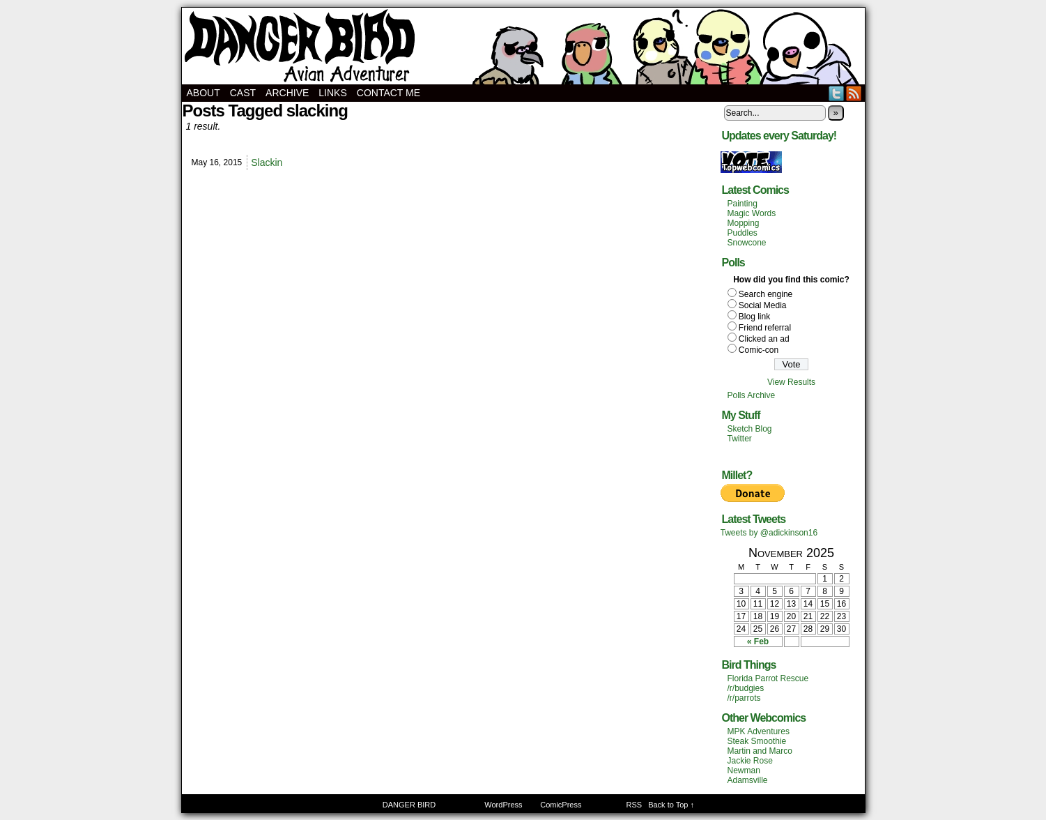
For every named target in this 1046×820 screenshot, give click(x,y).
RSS (854, 93)
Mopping (744, 223)
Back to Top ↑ (671, 804)
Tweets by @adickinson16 (769, 533)
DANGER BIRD (523, 46)
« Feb (758, 641)
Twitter (836, 93)
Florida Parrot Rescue (768, 678)
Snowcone (747, 243)
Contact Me (388, 92)
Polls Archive (752, 395)
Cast (243, 92)
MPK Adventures (759, 731)
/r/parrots (744, 698)
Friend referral (765, 328)
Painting (742, 203)
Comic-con (758, 350)
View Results (791, 382)
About (203, 92)
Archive (287, 92)
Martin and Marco (760, 751)
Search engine (765, 294)
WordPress (503, 804)
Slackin (266, 162)
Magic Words (752, 213)
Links (332, 92)
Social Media (763, 305)
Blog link (754, 316)
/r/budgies (746, 688)
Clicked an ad (764, 339)
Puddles (742, 233)
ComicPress (560, 804)
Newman (744, 770)
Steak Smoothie (757, 741)
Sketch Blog (750, 429)
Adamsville (748, 780)
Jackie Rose (750, 761)
